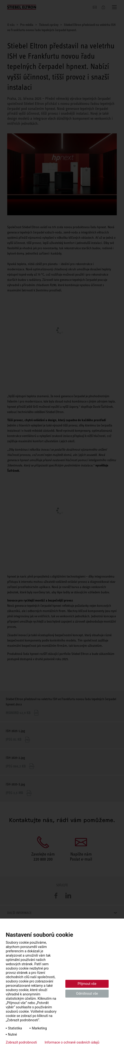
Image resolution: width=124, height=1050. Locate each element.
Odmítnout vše (87, 993)
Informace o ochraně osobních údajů (72, 1042)
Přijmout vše (87, 984)
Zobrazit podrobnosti (21, 1042)
